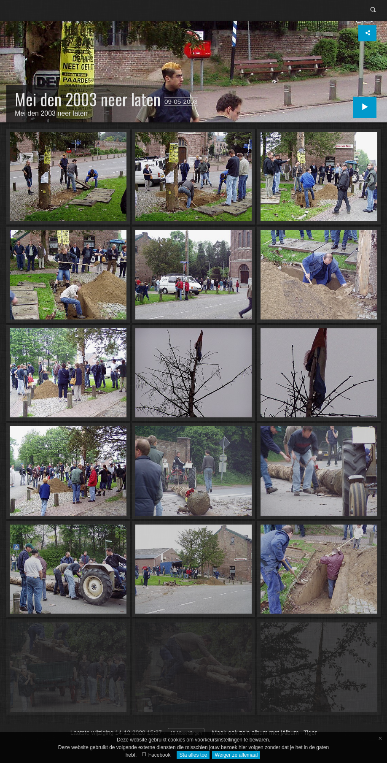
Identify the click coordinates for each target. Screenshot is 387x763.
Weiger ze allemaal (236, 755)
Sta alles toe (193, 755)
